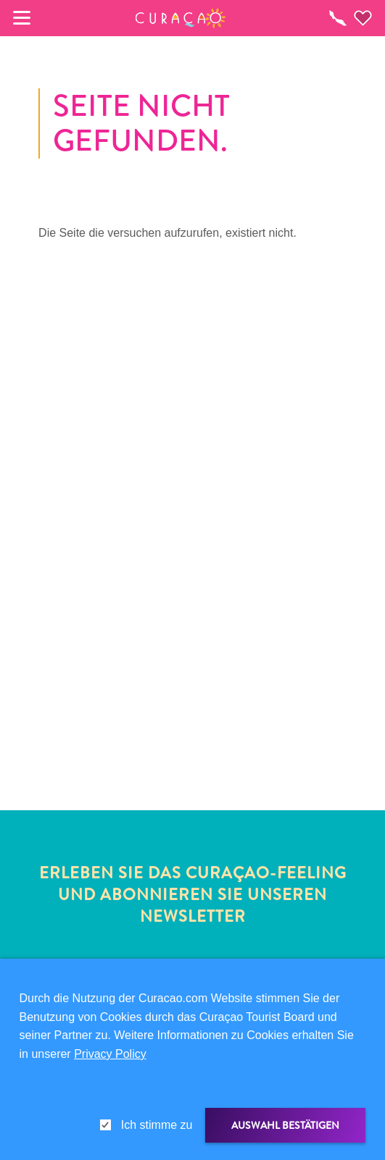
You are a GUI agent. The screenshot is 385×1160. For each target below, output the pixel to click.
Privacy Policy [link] (110, 1054)
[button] (180, 18)
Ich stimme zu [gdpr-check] (157, 1125)
